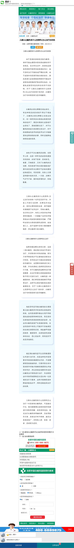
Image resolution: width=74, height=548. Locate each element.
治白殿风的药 (29, 436)
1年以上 (38, 493)
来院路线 (41, 13)
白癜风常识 (32, 13)
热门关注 (41, 9)
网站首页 (23, 9)
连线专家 (18, 545)
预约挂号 (39, 47)
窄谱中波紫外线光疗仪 (28, 463)
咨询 (32, 47)
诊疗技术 (23, 13)
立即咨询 (56, 544)
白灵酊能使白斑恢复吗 (28, 457)
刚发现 (23, 493)
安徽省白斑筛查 (25, 454)
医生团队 (51, 9)
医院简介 (32, 9)
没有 (34, 486)
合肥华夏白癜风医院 (33, 44)
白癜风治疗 (51, 13)
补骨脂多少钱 (25, 460)
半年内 (31, 493)
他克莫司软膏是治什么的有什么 (31, 466)
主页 (27, 36)
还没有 (28, 479)
